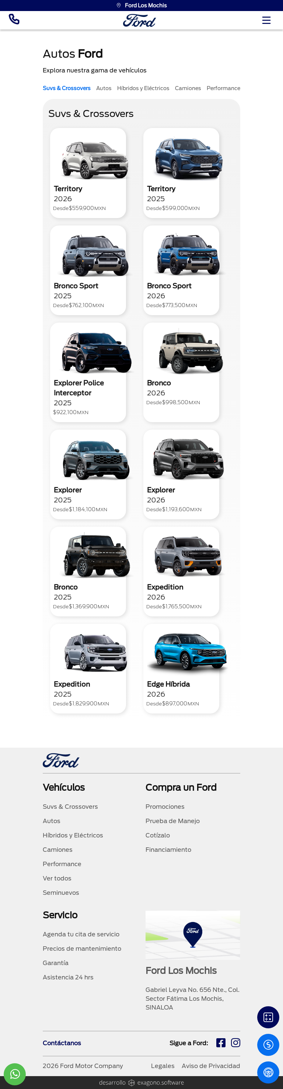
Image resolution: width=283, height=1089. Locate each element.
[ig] (235, 1044)
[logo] (139, 20)
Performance (62, 864)
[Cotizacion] (268, 1045)
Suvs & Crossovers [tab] (67, 88)
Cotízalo (158, 835)
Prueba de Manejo (173, 821)
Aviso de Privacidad (211, 1066)
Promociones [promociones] (165, 806)
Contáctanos (62, 1043)
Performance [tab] (223, 88)
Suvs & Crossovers (70, 806)
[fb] (221, 1044)
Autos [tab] (104, 88)
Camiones (58, 849)
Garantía (56, 963)
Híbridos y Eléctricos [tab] (143, 88)
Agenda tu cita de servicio (81, 934)
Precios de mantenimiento (82, 948)
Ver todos (57, 878)
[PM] (268, 1072)
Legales (163, 1066)
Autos (51, 821)
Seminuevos (61, 892)
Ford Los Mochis (141, 5)
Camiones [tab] (188, 88)
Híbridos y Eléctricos (73, 835)
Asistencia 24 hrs (68, 977)
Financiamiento (168, 849)
